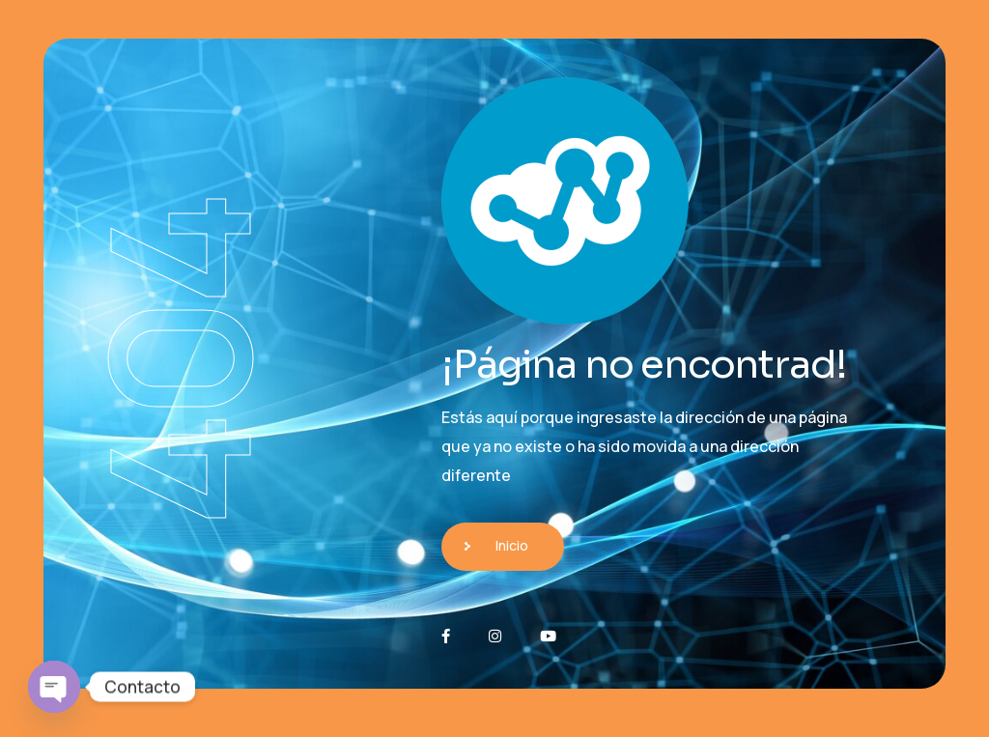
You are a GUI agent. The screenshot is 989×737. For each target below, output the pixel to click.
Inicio (511, 545)
